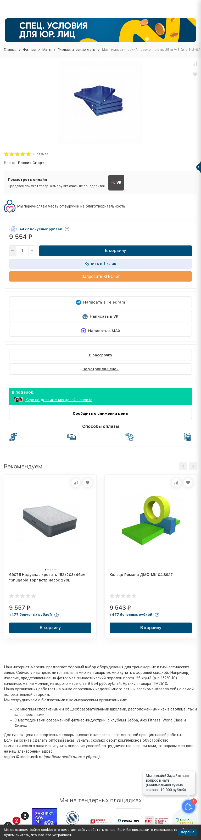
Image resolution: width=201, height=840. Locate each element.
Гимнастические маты (77, 50)
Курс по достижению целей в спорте (58, 400)
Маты (46, 50)
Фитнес (29, 50)
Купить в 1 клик (100, 263)
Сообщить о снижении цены (100, 413)
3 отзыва (40, 154)
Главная (10, 50)
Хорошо (187, 832)
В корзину (115, 250)
